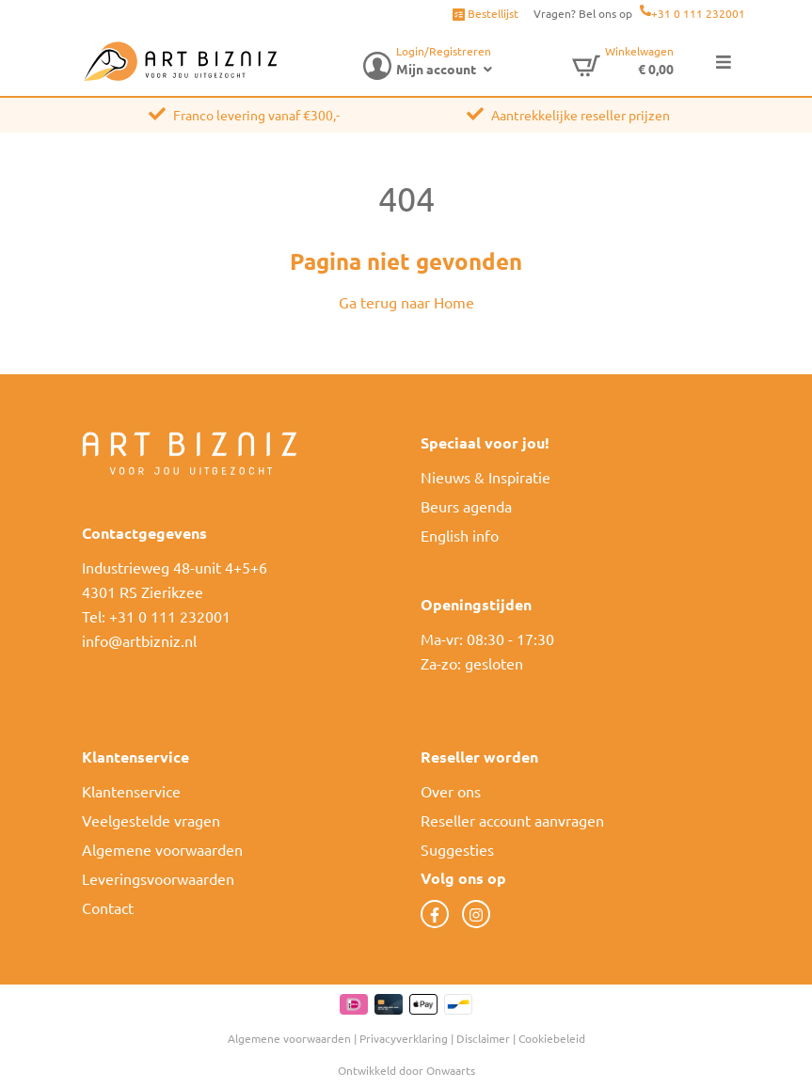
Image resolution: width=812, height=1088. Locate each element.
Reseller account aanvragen (512, 820)
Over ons (451, 790)
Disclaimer (483, 1038)
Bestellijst (485, 13)
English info (460, 535)
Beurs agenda (466, 506)
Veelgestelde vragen (151, 820)
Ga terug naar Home (406, 301)
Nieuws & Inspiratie (485, 476)
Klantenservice (131, 790)
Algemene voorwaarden (162, 849)
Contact (108, 907)
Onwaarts (450, 1070)
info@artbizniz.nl (139, 640)
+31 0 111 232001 (698, 13)
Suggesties (457, 849)
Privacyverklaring (403, 1038)
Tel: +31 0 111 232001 (156, 616)
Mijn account (436, 68)
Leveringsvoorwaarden (158, 878)
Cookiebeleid (551, 1038)
